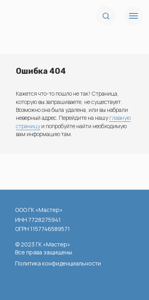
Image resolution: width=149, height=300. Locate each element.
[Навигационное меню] (133, 16)
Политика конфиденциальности (58, 263)
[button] (106, 15)
